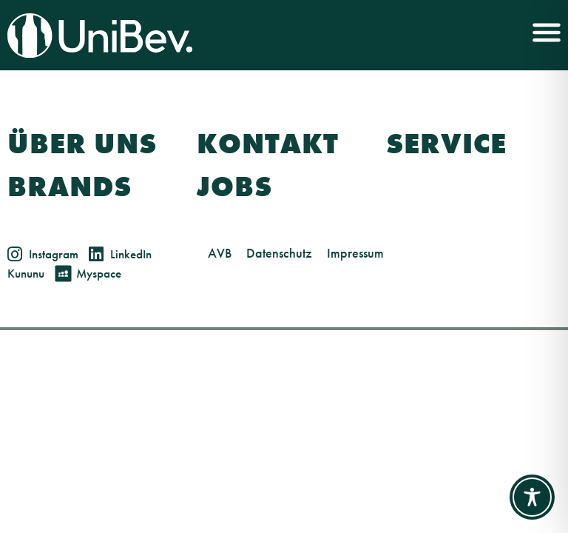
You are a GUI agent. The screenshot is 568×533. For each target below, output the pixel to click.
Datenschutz (279, 252)
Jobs (234, 186)
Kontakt (268, 143)
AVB (219, 252)
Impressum (355, 252)
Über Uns (82, 143)
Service (446, 143)
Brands (69, 186)
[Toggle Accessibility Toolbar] (532, 497)
